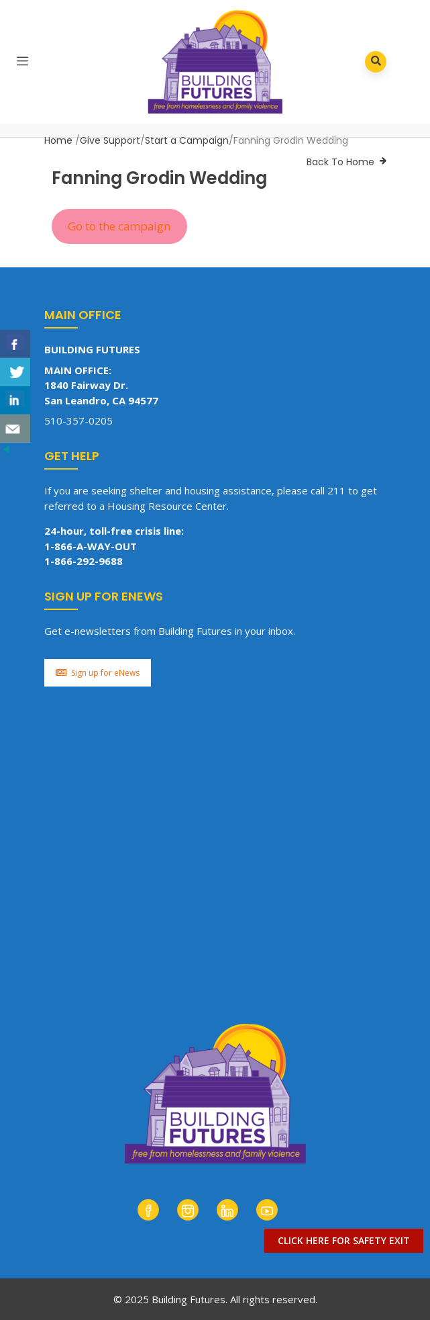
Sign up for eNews (98, 672)
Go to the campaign (119, 226)
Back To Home (340, 162)
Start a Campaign (187, 140)
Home (58, 140)
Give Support (110, 140)
